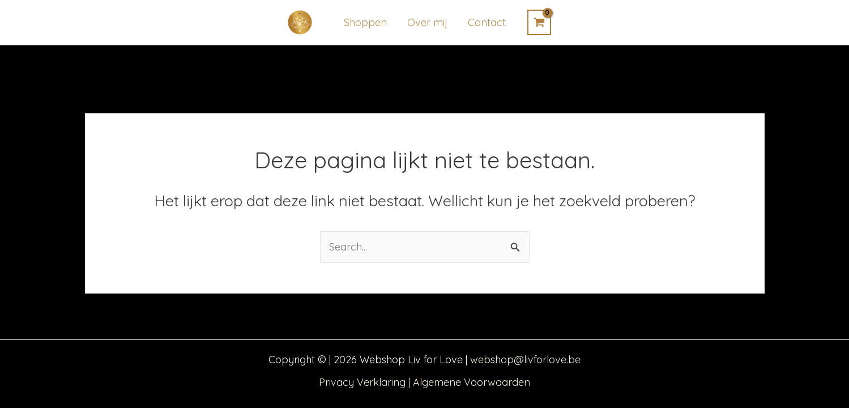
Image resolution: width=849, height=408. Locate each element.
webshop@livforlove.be (525, 359)
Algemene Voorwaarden (471, 382)
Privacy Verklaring (362, 382)
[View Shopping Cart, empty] (539, 22)
